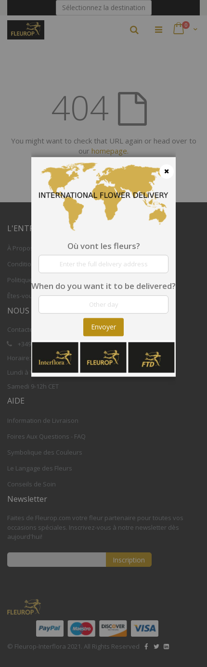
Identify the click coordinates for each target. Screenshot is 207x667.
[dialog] (103, 333)
